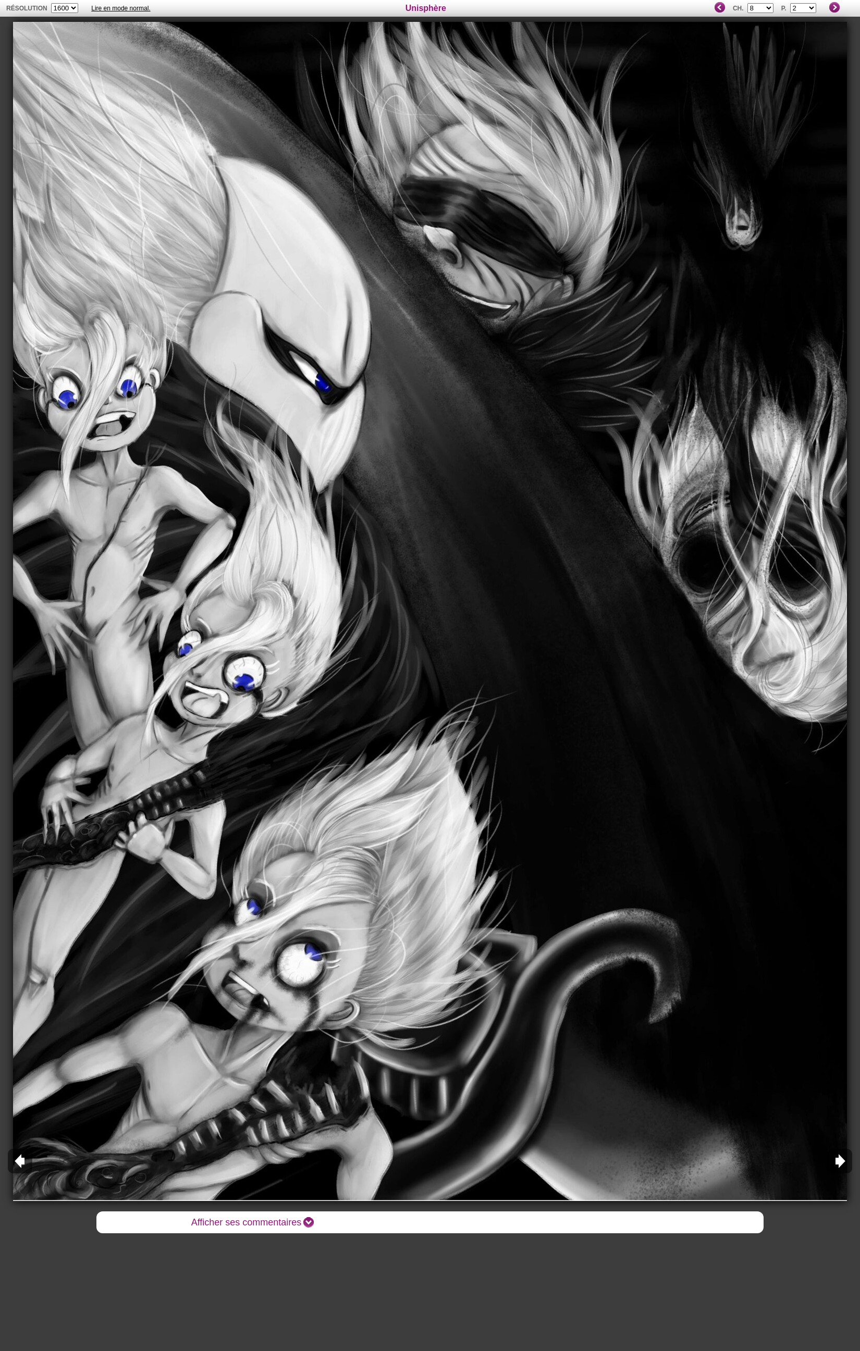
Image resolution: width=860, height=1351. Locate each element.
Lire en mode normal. (120, 8)
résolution (26, 8)
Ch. (738, 8)
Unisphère (426, 8)
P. (784, 8)
